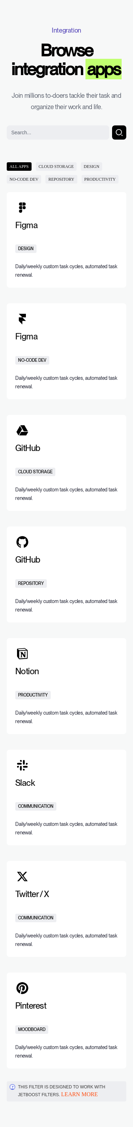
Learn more (79, 1094)
